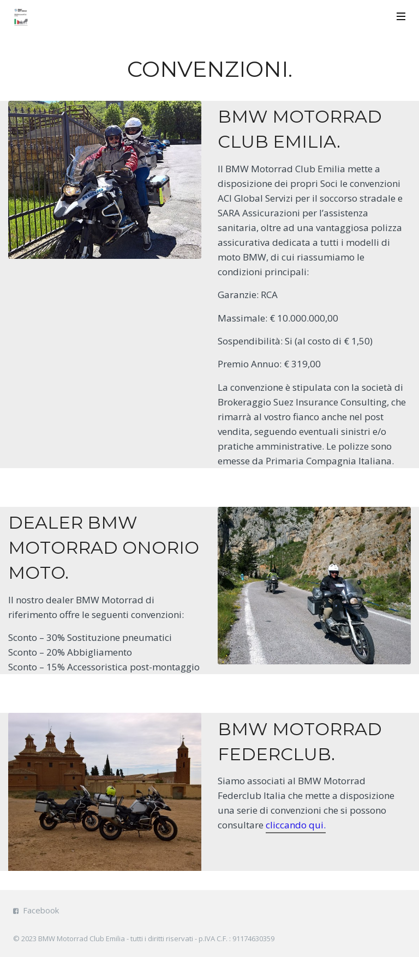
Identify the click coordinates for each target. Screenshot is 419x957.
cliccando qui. (296, 825)
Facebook (41, 910)
